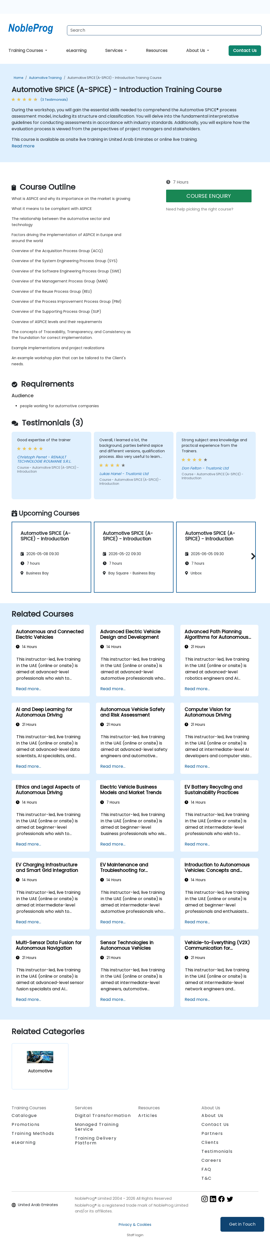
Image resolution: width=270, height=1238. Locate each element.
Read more (23, 146)
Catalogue (24, 1115)
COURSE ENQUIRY (208, 196)
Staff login (135, 1235)
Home (18, 77)
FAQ (206, 1169)
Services (114, 50)
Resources (156, 50)
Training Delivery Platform (96, 1140)
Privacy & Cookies (135, 1224)
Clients (210, 1142)
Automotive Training (45, 77)
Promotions (26, 1124)
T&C (206, 1178)
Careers (211, 1160)
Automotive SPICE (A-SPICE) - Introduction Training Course (114, 77)
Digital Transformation (103, 1115)
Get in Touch (242, 1224)
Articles (147, 1115)
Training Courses (26, 50)
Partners (212, 1133)
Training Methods (33, 1133)
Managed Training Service (97, 1126)
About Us (196, 50)
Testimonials (217, 1151)
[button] (252, 556)
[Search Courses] (164, 30)
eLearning (76, 50)
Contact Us (245, 50)
